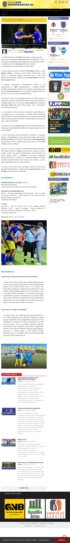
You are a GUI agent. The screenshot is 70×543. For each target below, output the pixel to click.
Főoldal (5, 19)
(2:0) (59, 49)
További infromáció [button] (43, 540)
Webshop (4, 14)
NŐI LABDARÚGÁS (21, 10)
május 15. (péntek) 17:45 (59, 38)
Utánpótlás (31, 10)
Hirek (27, 523)
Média (49, 10)
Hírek (10, 19)
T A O (61, 10)
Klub (3, 10)
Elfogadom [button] (62, 540)
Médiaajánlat (34, 523)
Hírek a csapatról (18, 19)
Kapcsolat (55, 10)
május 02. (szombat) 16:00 (59, 63)
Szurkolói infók (41, 10)
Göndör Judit (15, 50)
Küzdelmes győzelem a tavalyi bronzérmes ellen (17, 20)
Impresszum (43, 523)
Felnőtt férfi (10, 10)
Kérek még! (24, 488)
